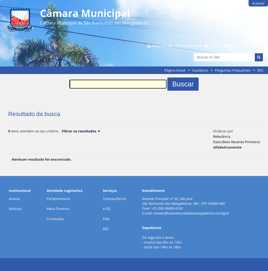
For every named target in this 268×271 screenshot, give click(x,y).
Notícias (15, 208)
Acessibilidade (190, 45)
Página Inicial (174, 70)
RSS (260, 70)
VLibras (257, 45)
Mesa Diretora (58, 208)
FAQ (106, 218)
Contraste (236, 45)
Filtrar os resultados (79, 131)
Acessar (258, 3)
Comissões (55, 218)
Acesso (14, 198)
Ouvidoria (200, 70)
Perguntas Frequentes (232, 70)
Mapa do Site (162, 45)
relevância (221, 136)
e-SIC (107, 208)
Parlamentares (58, 198)
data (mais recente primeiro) (236, 141)
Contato (215, 45)
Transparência (114, 198)
